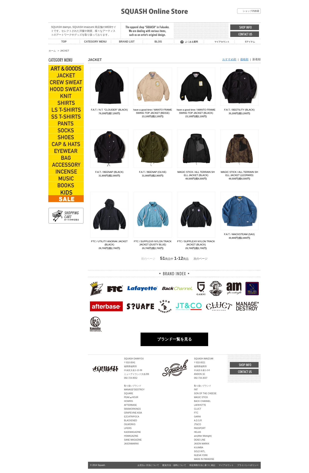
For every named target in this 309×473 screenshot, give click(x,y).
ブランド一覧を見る (174, 339)
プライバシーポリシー (248, 465)
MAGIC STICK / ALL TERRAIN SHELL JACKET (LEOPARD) (239, 173)
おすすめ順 (229, 59)
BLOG (158, 41)
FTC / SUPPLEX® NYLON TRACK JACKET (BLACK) (196, 243)
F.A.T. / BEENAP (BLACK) (109, 171)
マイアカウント (221, 42)
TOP (64, 41)
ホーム (52, 50)
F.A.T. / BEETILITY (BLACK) (239, 109)
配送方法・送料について (174, 465)
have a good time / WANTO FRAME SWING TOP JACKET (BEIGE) (152, 111)
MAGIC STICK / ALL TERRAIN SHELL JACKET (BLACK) (196, 173)
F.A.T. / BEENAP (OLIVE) (152, 171)
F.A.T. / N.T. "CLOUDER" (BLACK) (109, 109)
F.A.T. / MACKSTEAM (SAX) (239, 234)
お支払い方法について (148, 465)
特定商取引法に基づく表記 (202, 465)
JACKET (64, 50)
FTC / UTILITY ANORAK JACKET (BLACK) (109, 243)
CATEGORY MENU (95, 41)
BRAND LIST (127, 41)
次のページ (201, 258)
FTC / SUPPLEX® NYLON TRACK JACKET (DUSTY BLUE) (153, 243)
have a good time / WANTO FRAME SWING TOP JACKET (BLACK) (196, 111)
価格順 (244, 59)
